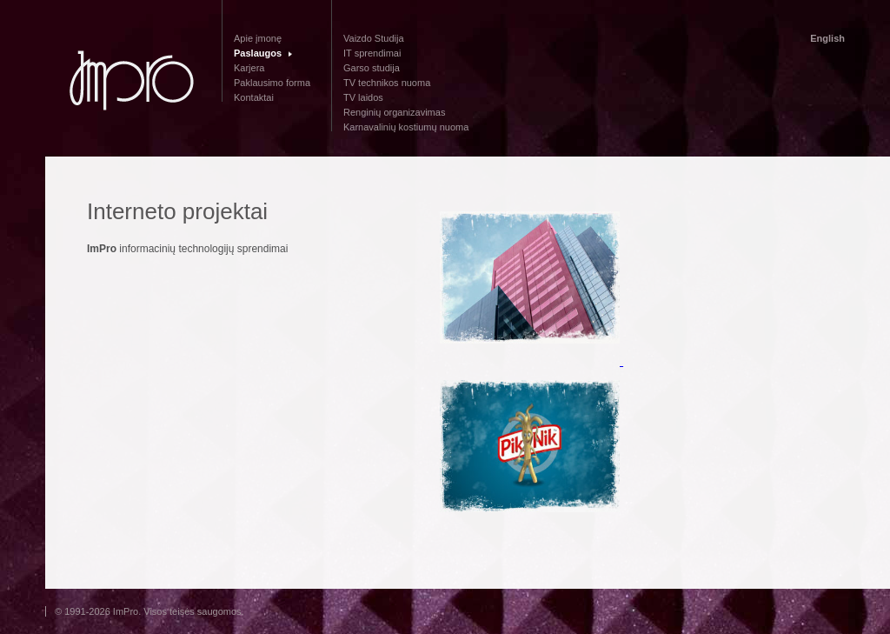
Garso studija (371, 68)
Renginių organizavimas (394, 112)
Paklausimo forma (272, 82)
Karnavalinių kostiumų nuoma (405, 127)
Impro (132, 81)
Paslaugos (258, 53)
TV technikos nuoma (386, 82)
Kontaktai (254, 97)
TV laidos (363, 97)
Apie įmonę (258, 38)
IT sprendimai (372, 53)
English (827, 38)
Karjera (249, 68)
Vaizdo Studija (373, 38)
